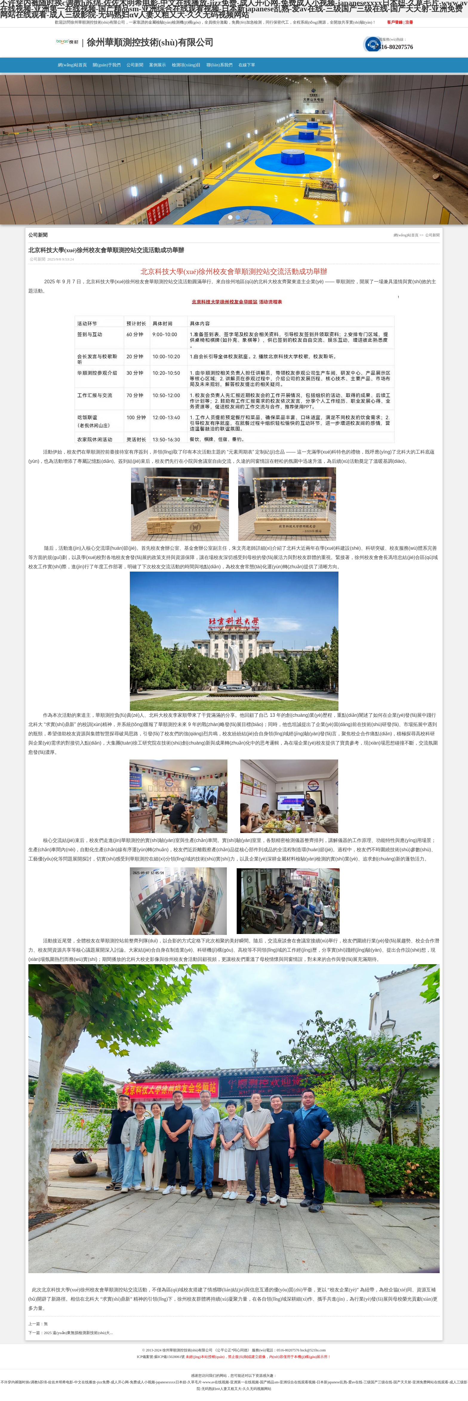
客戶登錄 (395, 22)
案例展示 (157, 65)
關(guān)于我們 (107, 65)
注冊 (409, 22)
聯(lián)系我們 (219, 65)
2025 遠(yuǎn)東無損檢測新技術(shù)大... (78, 1332)
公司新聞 (135, 65)
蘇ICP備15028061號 (169, 1357)
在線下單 (246, 65)
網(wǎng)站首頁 (72, 65)
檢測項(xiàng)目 (186, 65)
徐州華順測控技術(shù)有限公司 (187, 1350)
